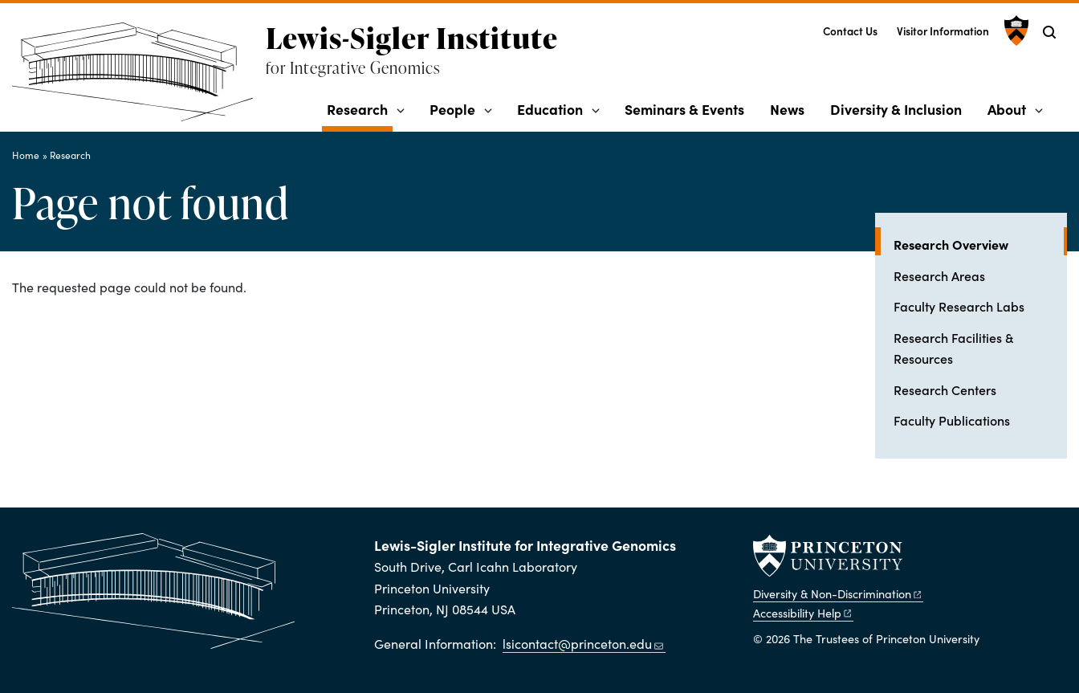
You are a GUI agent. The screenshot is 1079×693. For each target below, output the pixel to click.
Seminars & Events (684, 109)
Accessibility (803, 613)
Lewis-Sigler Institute (412, 38)
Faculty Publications (952, 420)
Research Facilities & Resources (953, 347)
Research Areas (939, 275)
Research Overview (980, 243)
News (787, 109)
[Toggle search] (1049, 32)
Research (360, 108)
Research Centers (945, 389)
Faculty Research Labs (959, 306)
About (1006, 109)
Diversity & (838, 593)
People (452, 109)
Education (550, 109)
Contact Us (850, 31)
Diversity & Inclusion (896, 109)
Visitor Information (943, 31)
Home (25, 155)
